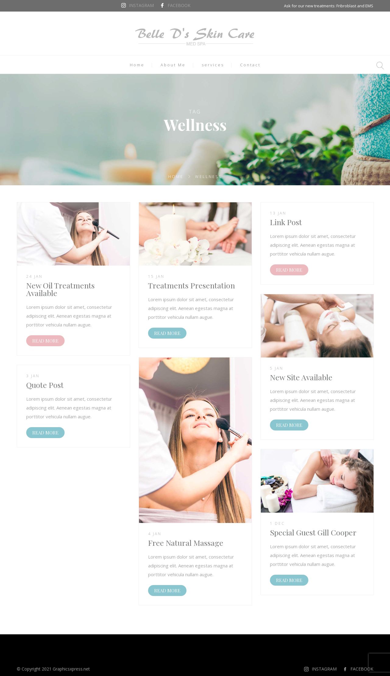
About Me (173, 65)
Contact (250, 65)
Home (137, 65)
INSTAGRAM (141, 5)
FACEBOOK (179, 5)
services (213, 65)
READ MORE (45, 341)
